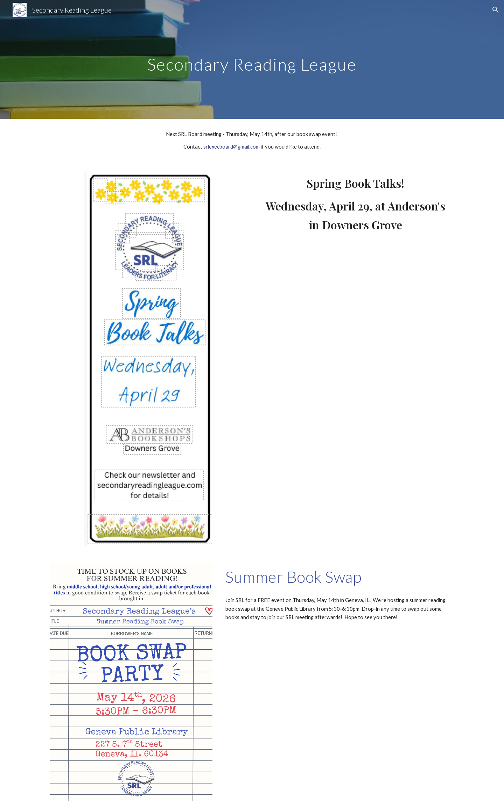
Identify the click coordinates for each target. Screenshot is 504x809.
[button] (495, 9)
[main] (251, 59)
